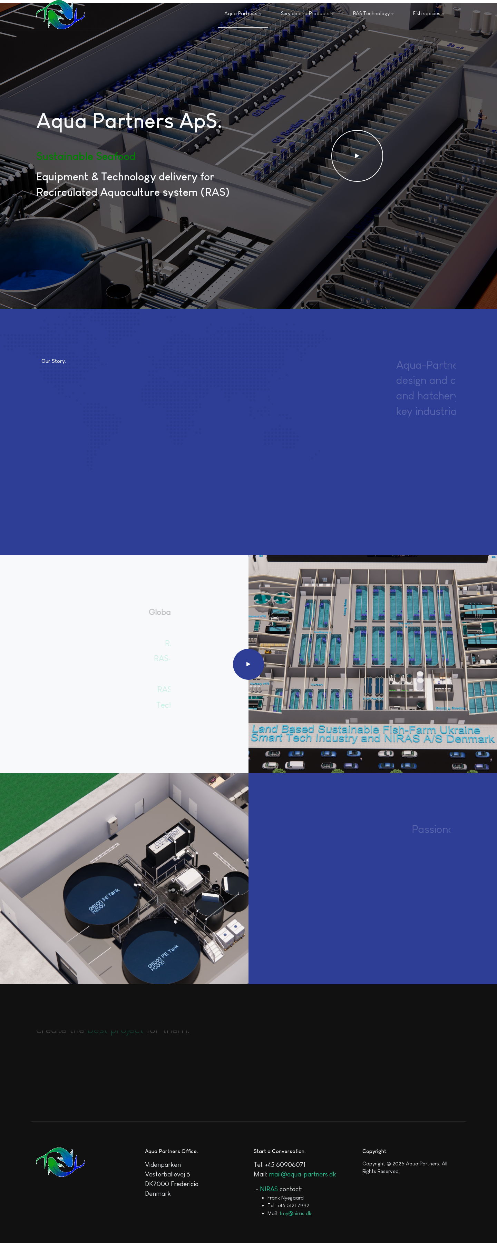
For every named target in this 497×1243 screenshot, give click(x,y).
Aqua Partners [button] (243, 13)
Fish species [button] (429, 13)
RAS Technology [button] (373, 13)
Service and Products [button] (307, 13)
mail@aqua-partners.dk (302, 1174)
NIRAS (269, 1189)
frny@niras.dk (295, 1213)
